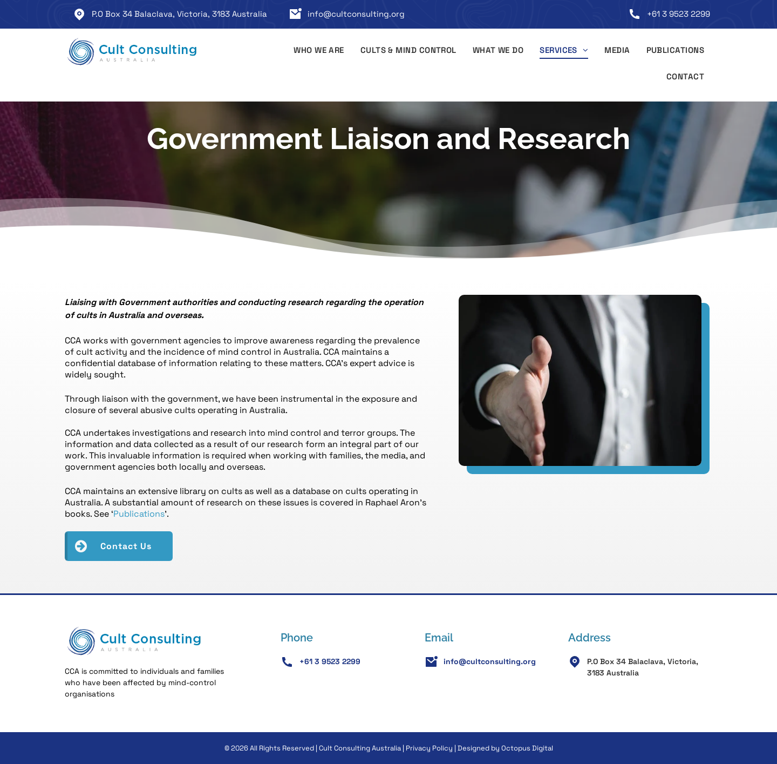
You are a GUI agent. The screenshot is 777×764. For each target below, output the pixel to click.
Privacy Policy (429, 748)
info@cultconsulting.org (356, 14)
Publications (139, 513)
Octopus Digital (527, 748)
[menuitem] (318, 51)
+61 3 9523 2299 (678, 14)
